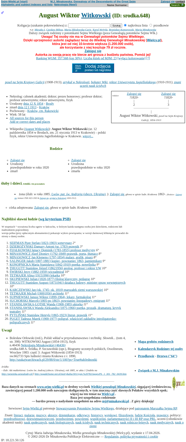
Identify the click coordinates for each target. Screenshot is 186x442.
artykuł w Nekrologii (76, 82)
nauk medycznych (161, 422)
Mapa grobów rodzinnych (155, 341)
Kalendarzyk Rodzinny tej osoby (160, 349)
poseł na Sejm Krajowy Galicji (24, 82)
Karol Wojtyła (100, 29)
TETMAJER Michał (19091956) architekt (37, 293)
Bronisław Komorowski (121, 29)
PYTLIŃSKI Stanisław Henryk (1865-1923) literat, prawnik (48, 315)
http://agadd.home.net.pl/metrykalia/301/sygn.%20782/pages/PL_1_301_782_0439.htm (81, 373)
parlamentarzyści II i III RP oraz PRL (131, 419)
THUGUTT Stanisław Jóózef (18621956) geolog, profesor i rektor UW (55, 268)
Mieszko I (40, 29)
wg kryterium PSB (55, 219)
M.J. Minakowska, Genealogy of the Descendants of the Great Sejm (93, 1)
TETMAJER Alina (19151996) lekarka (35, 275)
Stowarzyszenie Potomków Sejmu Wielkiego (85, 408)
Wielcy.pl (154, 40)
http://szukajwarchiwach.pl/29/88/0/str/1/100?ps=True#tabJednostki (53, 359)
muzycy (41, 415)
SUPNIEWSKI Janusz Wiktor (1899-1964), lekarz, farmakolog (50, 297)
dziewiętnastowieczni (40, 419)
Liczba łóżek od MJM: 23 (100, 58)
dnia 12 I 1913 (27, 107)
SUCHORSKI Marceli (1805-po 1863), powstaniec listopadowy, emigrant (57, 300)
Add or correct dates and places (30, 121)
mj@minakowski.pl (115, 401)
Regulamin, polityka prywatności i (131, 436)
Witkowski (96, 15)
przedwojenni (64, 419)
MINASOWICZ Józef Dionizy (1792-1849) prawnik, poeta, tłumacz (54, 253)
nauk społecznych (35, 422)
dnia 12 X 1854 (33, 103)
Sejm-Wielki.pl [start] (14, 1)
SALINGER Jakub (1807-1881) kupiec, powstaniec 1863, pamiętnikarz (56, 261)
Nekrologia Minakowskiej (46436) (43, 345)
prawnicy (163, 415)
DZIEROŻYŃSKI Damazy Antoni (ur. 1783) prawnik (44, 246)
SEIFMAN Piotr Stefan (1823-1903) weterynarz (41, 243)
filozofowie (126, 415)
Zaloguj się (168, 1)
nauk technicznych (106, 422)
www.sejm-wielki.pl (50, 386)
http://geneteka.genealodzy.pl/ (17, 373)
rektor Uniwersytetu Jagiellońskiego (132, 82)
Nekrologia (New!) (65, 4)
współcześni (98, 419)
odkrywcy (83, 415)
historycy (97, 415)
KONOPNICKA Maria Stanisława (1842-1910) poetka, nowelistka (53, 264)
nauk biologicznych (61, 422)
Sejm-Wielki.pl (32, 408)
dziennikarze (67, 415)
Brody (50, 103)
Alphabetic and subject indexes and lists (27, 4)
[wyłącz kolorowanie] (132, 58)
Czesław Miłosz (54, 29)
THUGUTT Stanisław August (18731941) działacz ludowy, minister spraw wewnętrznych (68, 282)
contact (180, 1)
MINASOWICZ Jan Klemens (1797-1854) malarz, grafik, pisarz (51, 257)
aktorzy (52, 415)
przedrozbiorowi (14, 419)
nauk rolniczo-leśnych (134, 422)
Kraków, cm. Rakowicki (42, 111)
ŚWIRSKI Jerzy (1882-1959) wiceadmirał (37, 271)
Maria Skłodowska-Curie (77, 29)
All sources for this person (27, 118)
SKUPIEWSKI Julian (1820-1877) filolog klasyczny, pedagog (50, 279)
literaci (18, 415)
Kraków (44, 107)
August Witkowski (37, 129)
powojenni (82, 419)
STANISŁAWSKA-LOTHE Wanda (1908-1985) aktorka (46, 304)
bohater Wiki (99, 82)
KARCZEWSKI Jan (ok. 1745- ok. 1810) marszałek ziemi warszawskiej (56, 290)
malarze (29, 415)
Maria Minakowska (145, 29)
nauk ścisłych (84, 422)
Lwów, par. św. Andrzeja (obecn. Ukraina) (78, 194)
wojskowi (110, 415)
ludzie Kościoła (145, 415)
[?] (148, 58)
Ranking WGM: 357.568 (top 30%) (59, 58)
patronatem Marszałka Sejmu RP (156, 408)
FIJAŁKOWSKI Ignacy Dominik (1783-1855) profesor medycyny (52, 250)
